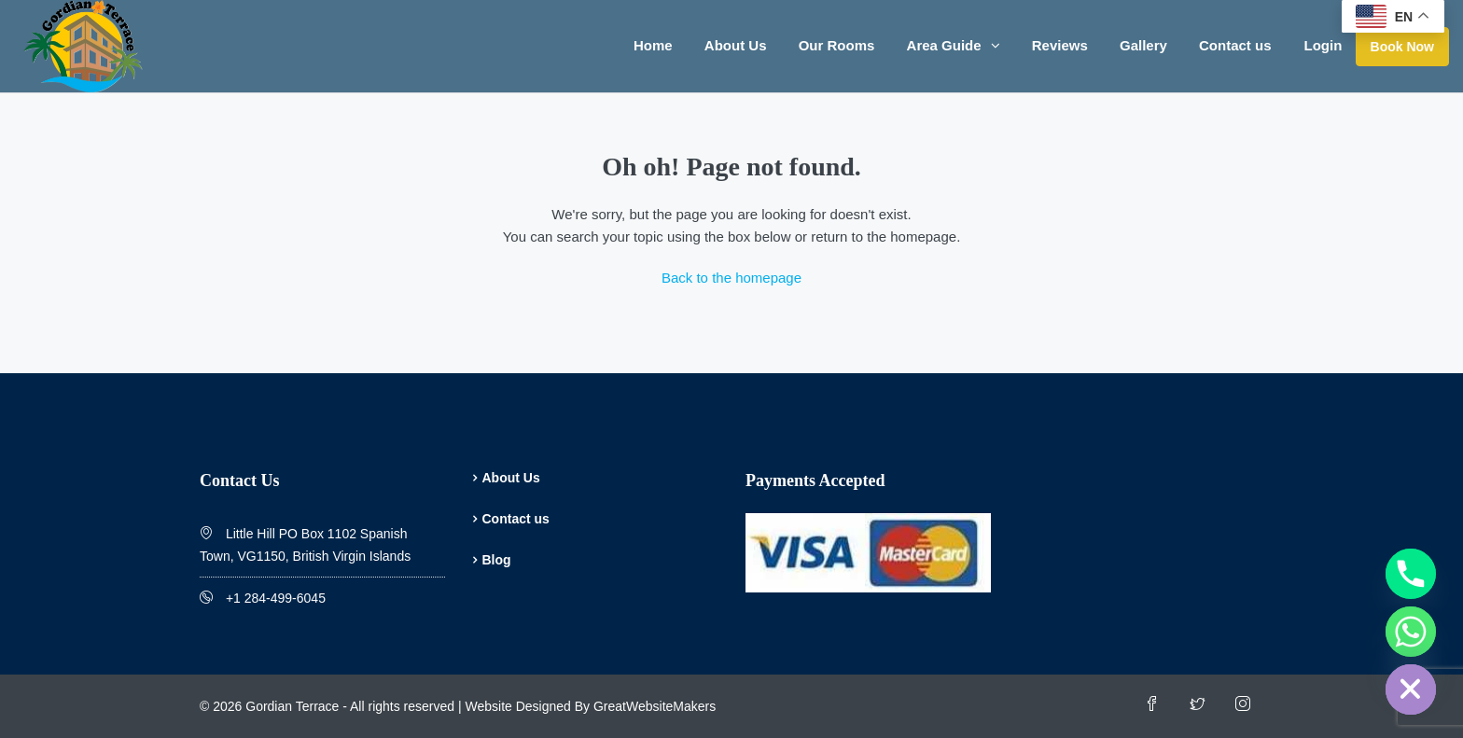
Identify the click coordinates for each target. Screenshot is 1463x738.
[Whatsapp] (1411, 631)
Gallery (1143, 45)
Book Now (1402, 46)
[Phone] (1411, 574)
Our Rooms (837, 45)
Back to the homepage (731, 277)
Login (1323, 45)
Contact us (1235, 45)
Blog (496, 559)
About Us (735, 45)
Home (653, 45)
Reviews (1060, 45)
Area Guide (944, 45)
